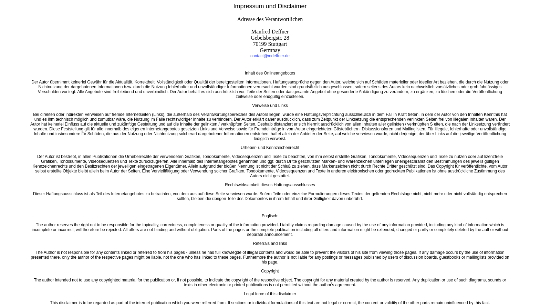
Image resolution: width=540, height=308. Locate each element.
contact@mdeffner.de (270, 55)
